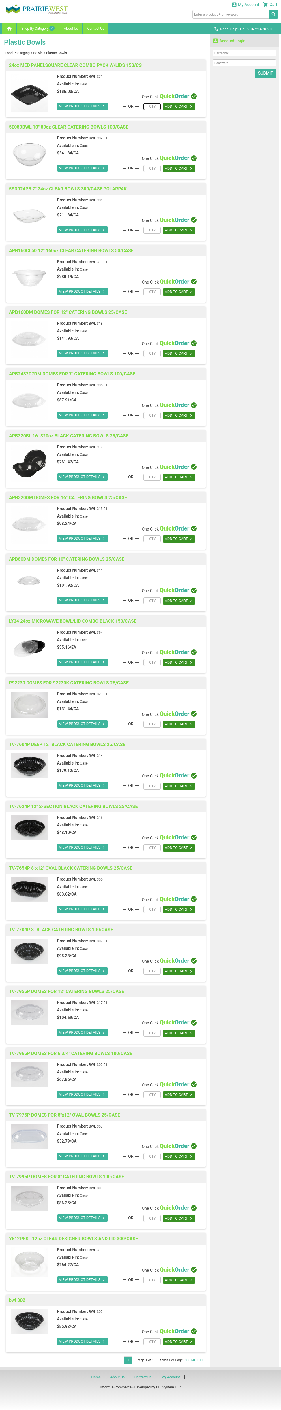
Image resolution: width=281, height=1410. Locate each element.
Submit (265, 73)
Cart (270, 4)
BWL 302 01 (98, 1065)
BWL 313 (96, 324)
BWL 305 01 (98, 385)
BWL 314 (96, 756)
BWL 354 (96, 633)
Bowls (37, 53)
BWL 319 (96, 1250)
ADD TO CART (179, 107)
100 (200, 1360)
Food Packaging (17, 53)
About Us (71, 29)
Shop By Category (38, 28)
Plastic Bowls (56, 53)
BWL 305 (96, 879)
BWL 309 (96, 1188)
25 (187, 1360)
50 (193, 1360)
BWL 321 (96, 77)
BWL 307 (96, 1126)
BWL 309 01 (98, 138)
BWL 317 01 (98, 1003)
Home (95, 1377)
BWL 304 (96, 200)
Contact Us (95, 29)
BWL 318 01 (98, 509)
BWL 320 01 (98, 694)
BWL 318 (96, 447)
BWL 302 (96, 1312)
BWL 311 (96, 571)
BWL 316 (96, 818)
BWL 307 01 (98, 941)
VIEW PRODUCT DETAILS (81, 106)
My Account (245, 4)
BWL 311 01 (98, 262)
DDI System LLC (168, 1387)
